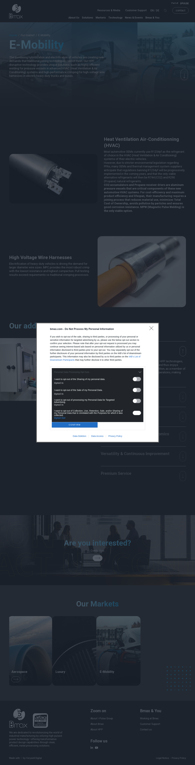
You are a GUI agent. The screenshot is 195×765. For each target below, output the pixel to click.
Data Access (97, 437)
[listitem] (97, 371)
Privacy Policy (115, 437)
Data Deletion (79, 437)
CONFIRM (75, 424)
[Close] (152, 328)
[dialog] (98, 382)
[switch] (137, 378)
